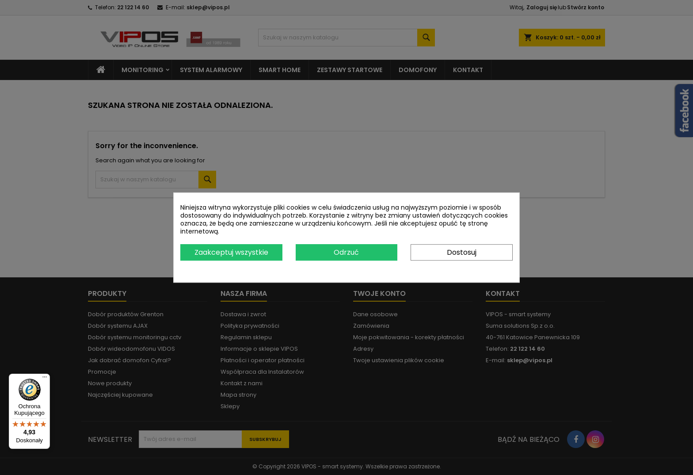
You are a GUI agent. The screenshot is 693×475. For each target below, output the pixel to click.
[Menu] (44, 379)
